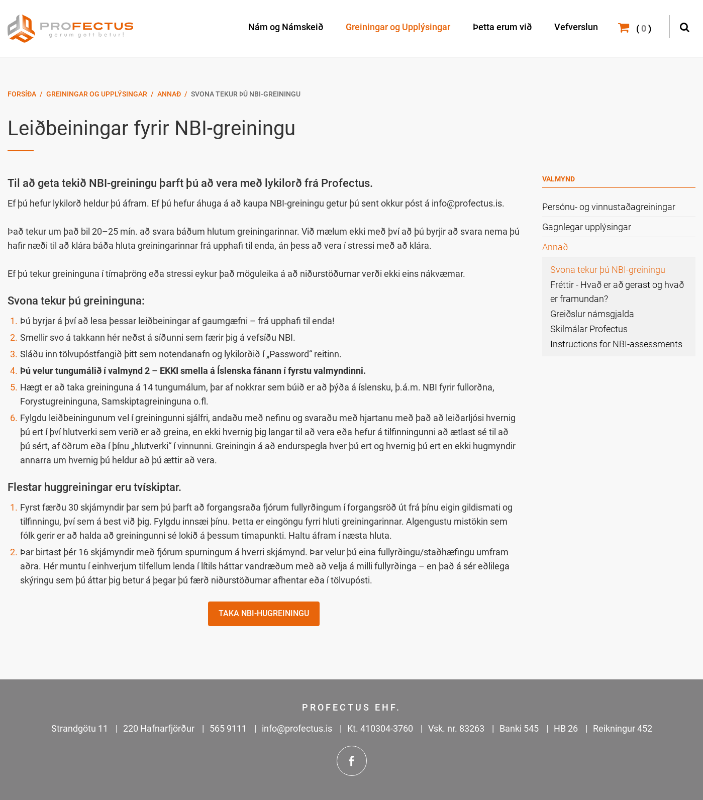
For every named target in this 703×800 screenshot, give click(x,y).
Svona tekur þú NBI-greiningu (245, 94)
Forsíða (22, 94)
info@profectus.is (297, 728)
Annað (169, 94)
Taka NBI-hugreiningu (264, 613)
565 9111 (228, 728)
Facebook (352, 761)
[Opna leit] (684, 26)
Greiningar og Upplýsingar (96, 94)
